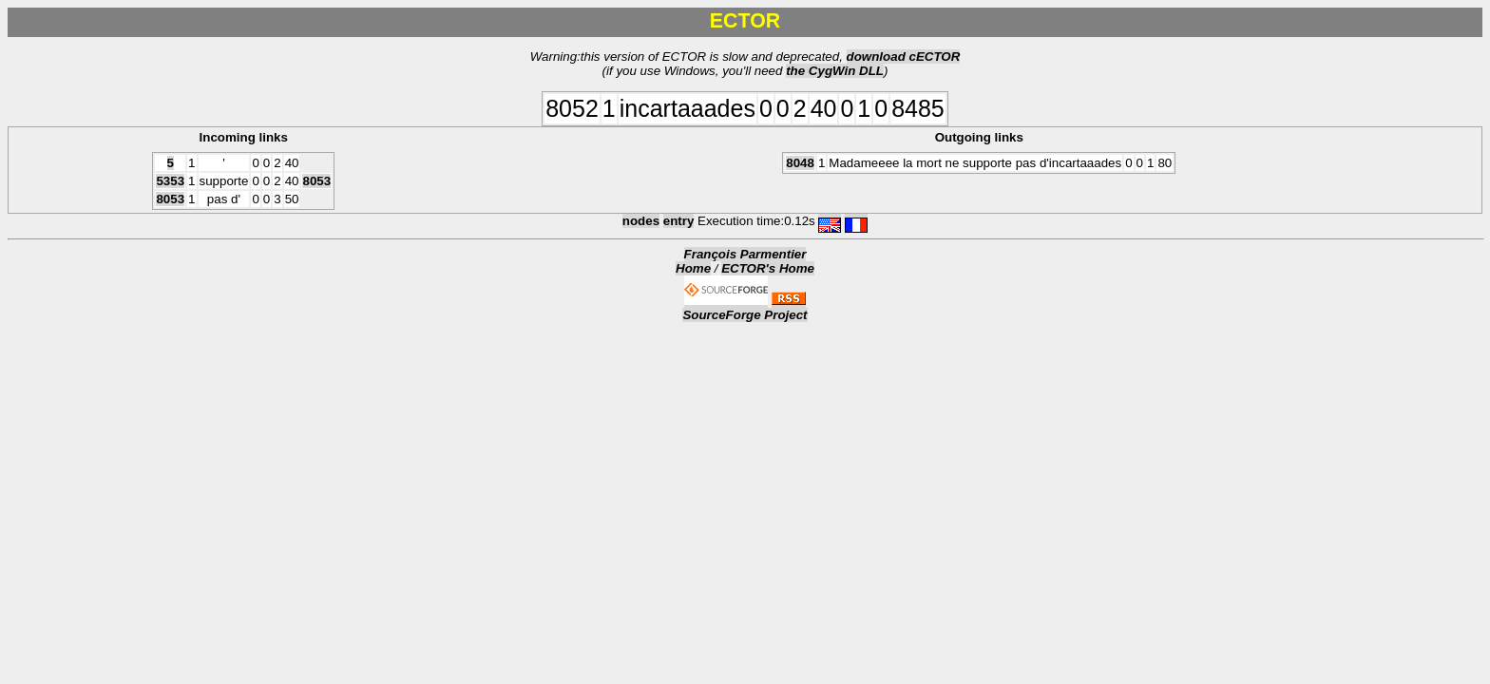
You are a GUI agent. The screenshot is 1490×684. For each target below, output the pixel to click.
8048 (800, 163)
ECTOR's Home (767, 268)
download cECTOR (904, 56)
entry (679, 221)
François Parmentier (745, 254)
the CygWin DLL (835, 71)
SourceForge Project (744, 315)
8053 (316, 181)
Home (693, 268)
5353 (170, 181)
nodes (640, 221)
